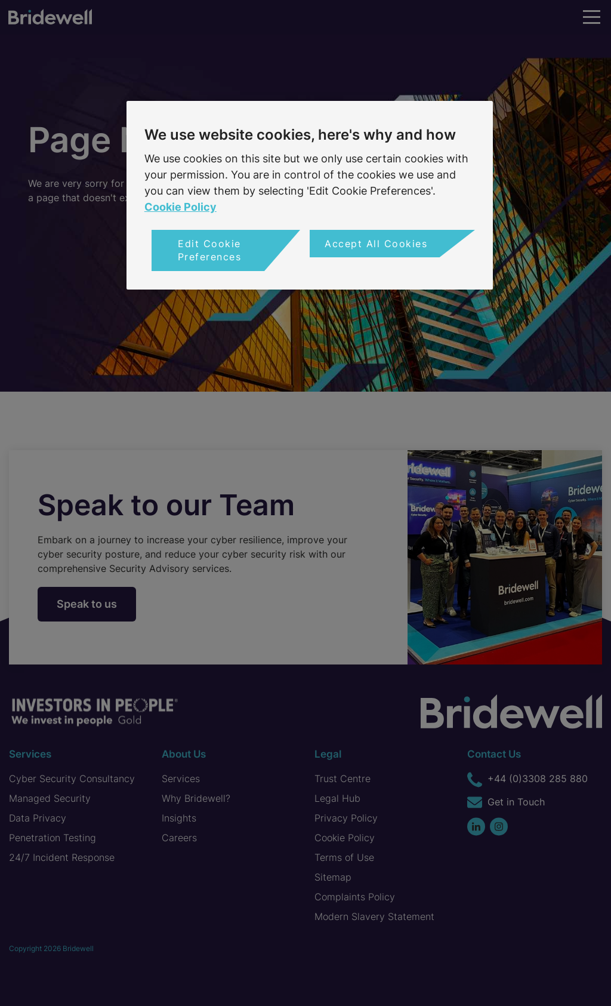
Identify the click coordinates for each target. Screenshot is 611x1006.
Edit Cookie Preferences (210, 250)
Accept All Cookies (376, 244)
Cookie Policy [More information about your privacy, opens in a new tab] (180, 207)
